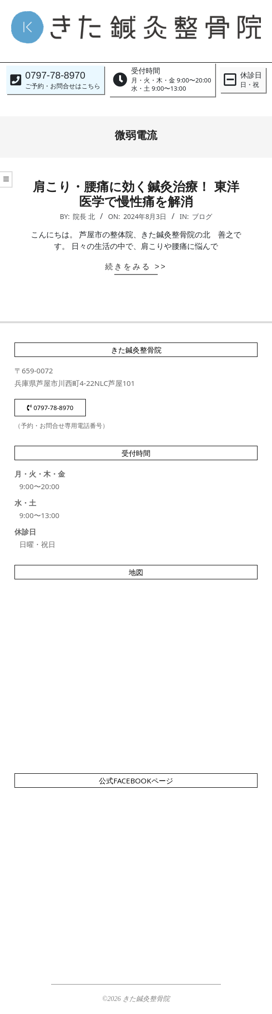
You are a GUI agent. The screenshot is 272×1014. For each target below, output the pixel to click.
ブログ (202, 216)
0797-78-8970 (50, 407)
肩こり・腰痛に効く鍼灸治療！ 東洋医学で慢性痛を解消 (136, 194)
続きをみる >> (135, 266)
